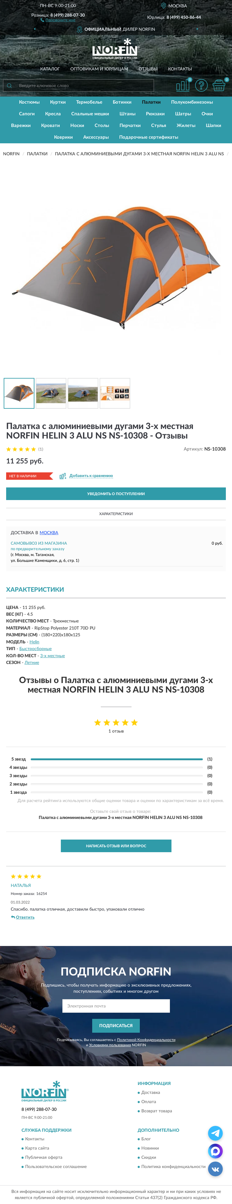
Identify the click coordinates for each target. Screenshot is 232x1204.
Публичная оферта (43, 1157)
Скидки (148, 1157)
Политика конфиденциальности (173, 1167)
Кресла (53, 114)
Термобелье (89, 102)
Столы (102, 125)
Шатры (183, 114)
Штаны (128, 114)
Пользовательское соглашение (56, 1167)
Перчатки (130, 125)
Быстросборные (35, 649)
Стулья (158, 125)
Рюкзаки (155, 114)
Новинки (150, 1148)
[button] (58, 20)
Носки (77, 125)
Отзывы (148, 69)
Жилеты (186, 125)
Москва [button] (49, 533)
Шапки (213, 125)
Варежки (21, 125)
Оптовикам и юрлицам (99, 69)
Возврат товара (156, 1111)
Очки (207, 114)
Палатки (151, 102)
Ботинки (122, 102)
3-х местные (52, 656)
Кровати (50, 125)
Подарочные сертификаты (148, 137)
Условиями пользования (110, 1045)
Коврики (63, 137)
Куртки (58, 102)
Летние (32, 663)
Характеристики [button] (116, 514)
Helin (34, 642)
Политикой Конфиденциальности (146, 1040)
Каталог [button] (50, 69)
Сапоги (27, 114)
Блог (146, 1139)
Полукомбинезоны (192, 102)
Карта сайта (37, 1148)
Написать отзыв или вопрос (116, 846)
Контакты (180, 69)
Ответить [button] (22, 917)
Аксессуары (96, 137)
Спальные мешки (90, 114)
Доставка (150, 1093)
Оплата (148, 1102)
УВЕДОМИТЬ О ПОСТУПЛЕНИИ (116, 494)
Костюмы (29, 102)
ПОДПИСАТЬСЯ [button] (116, 1026)
